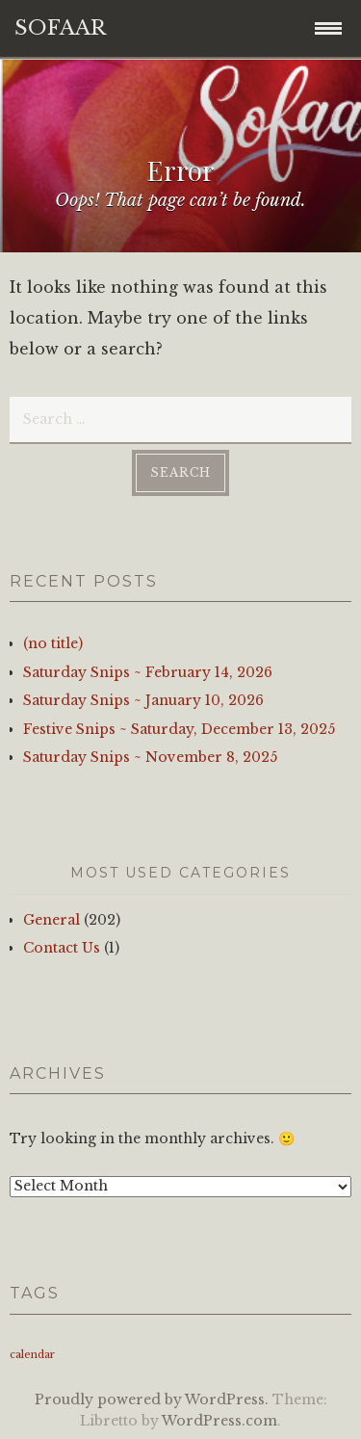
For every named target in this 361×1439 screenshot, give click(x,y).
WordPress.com (219, 1420)
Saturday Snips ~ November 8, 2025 (150, 757)
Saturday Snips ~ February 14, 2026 (147, 672)
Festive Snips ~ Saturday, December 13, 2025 (179, 729)
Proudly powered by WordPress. (152, 1399)
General (51, 920)
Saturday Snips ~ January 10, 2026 (143, 700)
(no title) (53, 643)
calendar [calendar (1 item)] (32, 1354)
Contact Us (61, 947)
